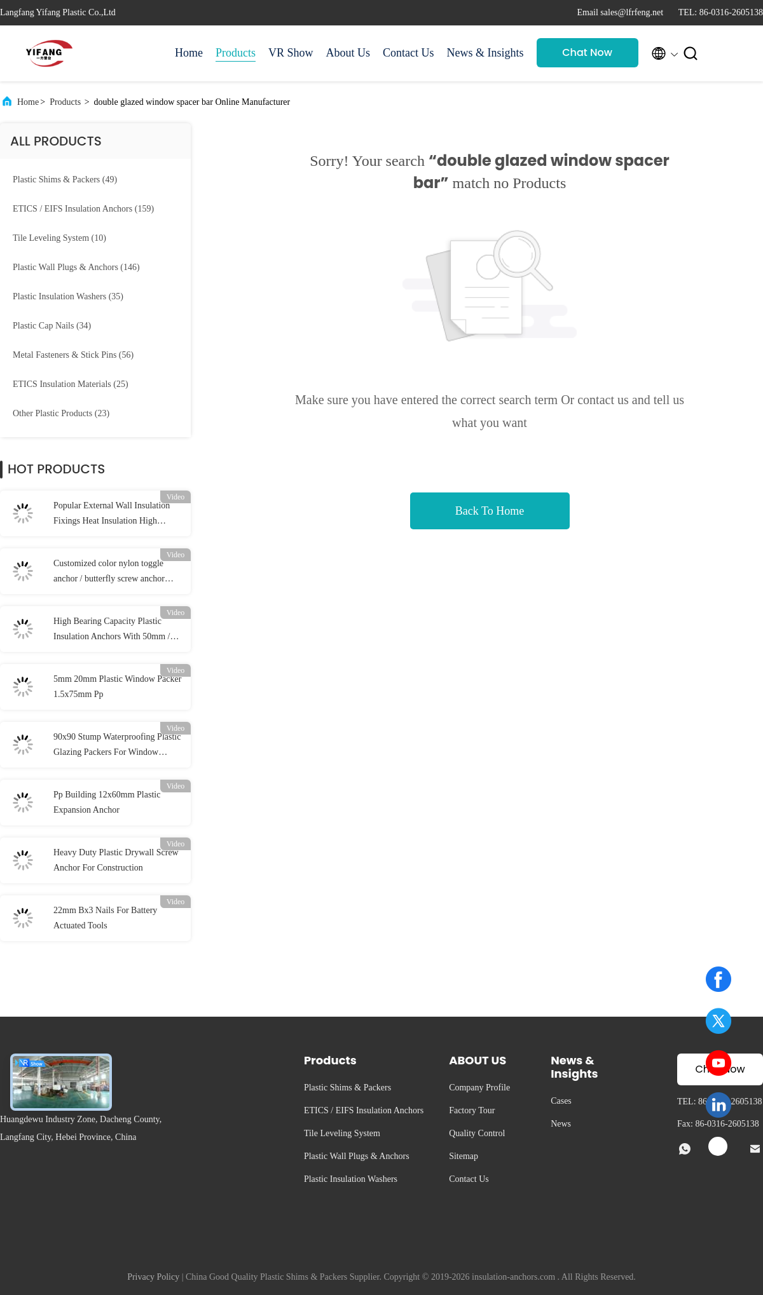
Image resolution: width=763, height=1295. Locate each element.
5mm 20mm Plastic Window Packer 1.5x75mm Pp (117, 686)
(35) (68, 296)
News (561, 1124)
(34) (52, 325)
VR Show (290, 52)
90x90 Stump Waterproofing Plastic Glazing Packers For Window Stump (117, 746)
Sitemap (463, 1156)
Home (189, 52)
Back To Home (489, 511)
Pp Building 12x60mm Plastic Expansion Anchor (106, 802)
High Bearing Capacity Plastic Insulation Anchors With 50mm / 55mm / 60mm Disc (111, 630)
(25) (70, 384)
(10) (59, 238)
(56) (73, 355)
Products (236, 52)
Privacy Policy (153, 1277)
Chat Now (587, 52)
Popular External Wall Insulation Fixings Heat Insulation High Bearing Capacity (111, 515)
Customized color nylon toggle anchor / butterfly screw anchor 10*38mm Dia (109, 572)
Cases (561, 1101)
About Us (348, 52)
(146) (76, 267)
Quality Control (477, 1133)
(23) (61, 413)
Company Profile (479, 1087)
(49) (65, 179)
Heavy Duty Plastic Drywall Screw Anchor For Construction (116, 860)
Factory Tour (472, 1110)
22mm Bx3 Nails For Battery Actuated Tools (105, 917)
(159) (83, 209)
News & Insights (485, 52)
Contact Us (408, 52)
